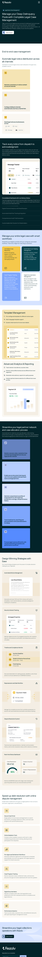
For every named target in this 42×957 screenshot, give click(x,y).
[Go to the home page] (6, 2)
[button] (39, 2)
